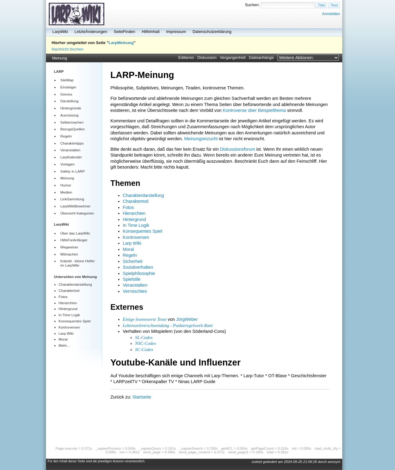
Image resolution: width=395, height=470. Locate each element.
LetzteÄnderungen (91, 31)
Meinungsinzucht (201, 138)
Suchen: (252, 4)
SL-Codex (144, 337)
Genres (66, 94)
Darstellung (69, 101)
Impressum (176, 31)
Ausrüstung (69, 115)
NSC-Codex (145, 343)
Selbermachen (72, 122)
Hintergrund (68, 309)
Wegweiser (69, 247)
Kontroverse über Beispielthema (254, 110)
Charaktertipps (72, 143)
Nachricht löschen (67, 49)
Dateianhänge (261, 57)
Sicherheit (133, 261)
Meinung (59, 58)
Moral (63, 339)
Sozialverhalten (138, 267)
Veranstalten (70, 150)
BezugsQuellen (72, 129)
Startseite (141, 396)
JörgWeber (187, 319)
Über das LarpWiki (75, 233)
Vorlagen (67, 164)
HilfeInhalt (151, 31)
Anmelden (331, 13)
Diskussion (207, 57)
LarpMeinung (121, 42)
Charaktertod (69, 290)
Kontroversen (69, 327)
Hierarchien (68, 303)
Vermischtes (135, 291)
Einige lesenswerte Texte (145, 319)
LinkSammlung (72, 199)
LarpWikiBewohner (75, 206)
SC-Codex (144, 349)
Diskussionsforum (237, 149)
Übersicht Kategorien (77, 213)
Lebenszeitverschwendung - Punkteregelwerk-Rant (168, 325)
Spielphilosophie (139, 273)
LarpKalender (71, 157)
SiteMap (67, 80)
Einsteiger (68, 87)
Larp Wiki (66, 333)
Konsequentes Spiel (75, 321)
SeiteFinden (124, 31)
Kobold (66, 261)
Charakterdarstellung (75, 284)
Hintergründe (70, 108)
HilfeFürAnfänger (74, 240)
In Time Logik (69, 315)
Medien (66, 192)
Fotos (63, 297)
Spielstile (132, 279)
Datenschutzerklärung (212, 31)
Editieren (186, 57)
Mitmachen (69, 254)
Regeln (66, 136)
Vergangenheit (233, 57)
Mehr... (64, 345)
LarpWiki (60, 31)
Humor (65, 185)
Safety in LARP (72, 171)
